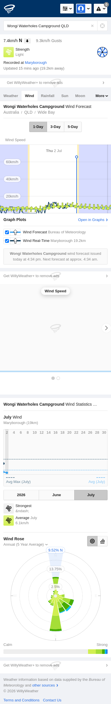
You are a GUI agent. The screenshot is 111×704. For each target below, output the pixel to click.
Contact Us (52, 700)
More (100, 96)
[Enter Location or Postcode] (55, 26)
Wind (29, 96)
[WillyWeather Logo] (12, 9)
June (56, 495)
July (91, 495)
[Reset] (92, 25)
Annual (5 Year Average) (23, 544)
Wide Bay (46, 112)
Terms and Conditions (21, 700)
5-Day (73, 127)
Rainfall (47, 96)
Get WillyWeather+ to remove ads (35, 82)
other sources (43, 685)
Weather (10, 96)
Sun (65, 96)
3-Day (55, 127)
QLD (28, 112)
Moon (80, 96)
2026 (21, 495)
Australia (11, 112)
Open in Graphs (91, 220)
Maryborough (36, 62)
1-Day (38, 127)
